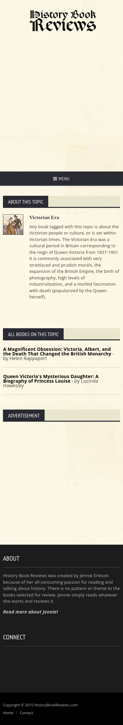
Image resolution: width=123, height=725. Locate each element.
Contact (26, 712)
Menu (61, 179)
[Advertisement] (61, 100)
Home (8, 712)
